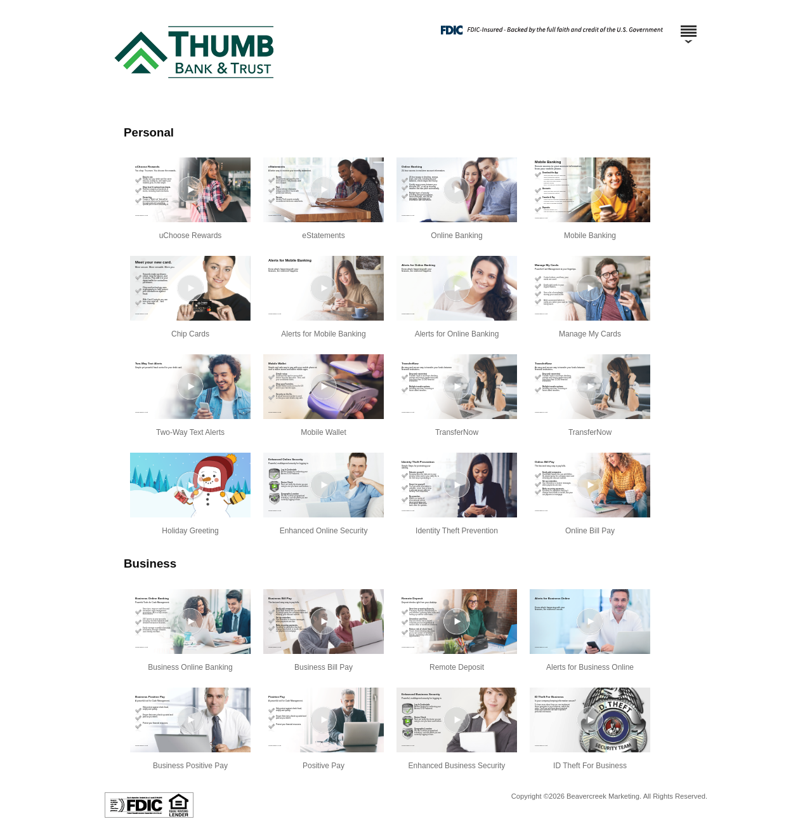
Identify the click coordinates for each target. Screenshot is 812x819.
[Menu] (688, 25)
